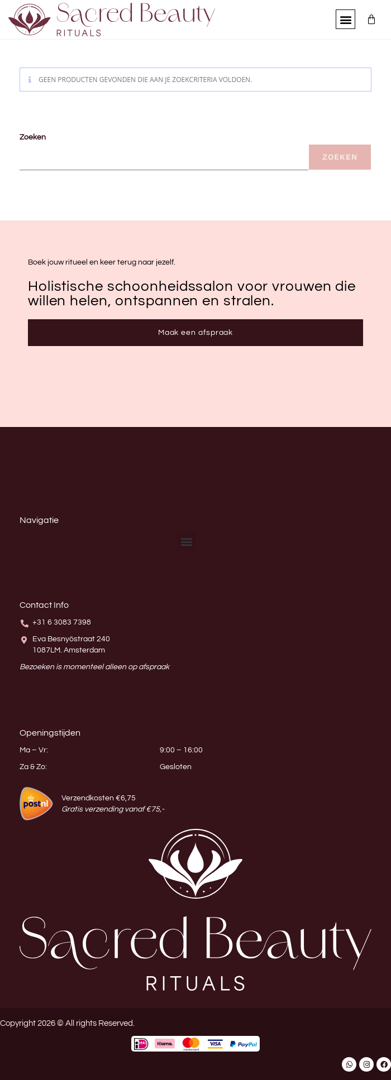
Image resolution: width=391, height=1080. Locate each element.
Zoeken (33, 137)
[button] (345, 19)
